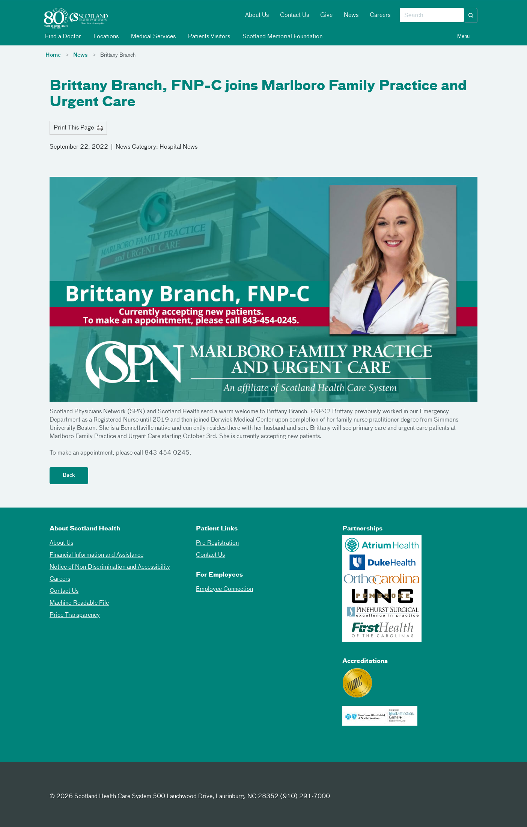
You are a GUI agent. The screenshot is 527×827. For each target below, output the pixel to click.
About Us (257, 15)
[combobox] (432, 15)
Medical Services (153, 36)
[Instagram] (93, 782)
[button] (471, 15)
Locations (105, 36)
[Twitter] (75, 782)
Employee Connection (224, 589)
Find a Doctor (62, 36)
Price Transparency (75, 615)
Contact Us (294, 15)
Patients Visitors (208, 36)
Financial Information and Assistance (96, 555)
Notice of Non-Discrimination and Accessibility (110, 567)
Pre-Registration (217, 543)
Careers (380, 15)
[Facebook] (57, 782)
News (351, 15)
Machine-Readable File (79, 603)
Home (53, 55)
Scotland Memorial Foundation (281, 36)
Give (326, 15)
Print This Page (78, 128)
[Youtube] (112, 782)
